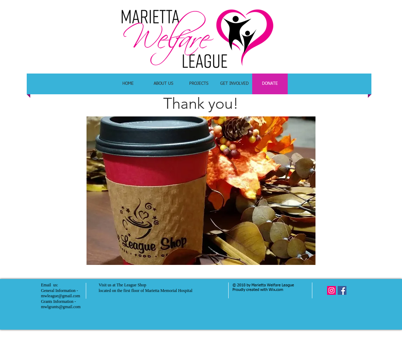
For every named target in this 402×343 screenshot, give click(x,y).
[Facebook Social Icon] (342, 290)
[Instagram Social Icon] (331, 290)
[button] (201, 190)
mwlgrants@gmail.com (61, 306)
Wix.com (276, 290)
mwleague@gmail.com (60, 295)
